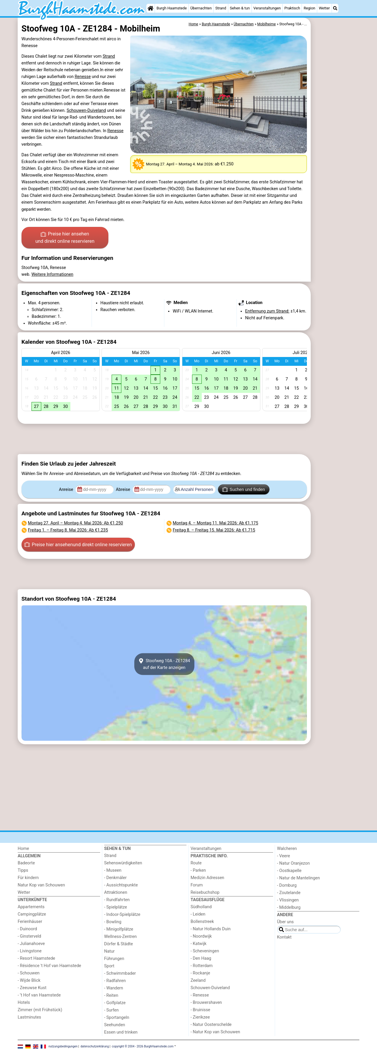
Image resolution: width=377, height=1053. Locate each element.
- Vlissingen (288, 900)
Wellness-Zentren (120, 936)
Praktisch (292, 8)
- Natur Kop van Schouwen (215, 1031)
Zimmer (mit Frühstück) (40, 1009)
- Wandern (113, 988)
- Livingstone (30, 951)
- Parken (198, 870)
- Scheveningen (205, 951)
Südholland (201, 906)
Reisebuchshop (205, 892)
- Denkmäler (115, 877)
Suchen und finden (243, 489)
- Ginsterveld (29, 936)
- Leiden (198, 914)
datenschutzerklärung (94, 1046)
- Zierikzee (200, 1017)
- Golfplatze (115, 1002)
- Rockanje (200, 973)
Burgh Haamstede (172, 8)
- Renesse (200, 995)
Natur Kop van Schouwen (41, 885)
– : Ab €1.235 (68, 530)
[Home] (150, 8)
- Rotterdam (202, 965)
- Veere (283, 855)
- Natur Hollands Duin (211, 928)
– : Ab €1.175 (215, 523)
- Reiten (111, 995)
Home (23, 848)
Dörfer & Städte (118, 943)
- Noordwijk (201, 936)
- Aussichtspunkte (121, 885)
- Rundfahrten (117, 899)
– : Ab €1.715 (214, 530)
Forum (197, 885)
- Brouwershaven (206, 1002)
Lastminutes (29, 1017)
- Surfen (111, 1010)
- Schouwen (28, 973)
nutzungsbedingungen (63, 1046)
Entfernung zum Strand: (267, 311)
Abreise (123, 489)
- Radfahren (115, 980)
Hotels (24, 1002)
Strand (220, 8)
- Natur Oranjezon (293, 863)
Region (309, 8)
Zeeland (198, 980)
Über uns (285, 921)
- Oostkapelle (289, 870)
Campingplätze (32, 914)
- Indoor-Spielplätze (122, 914)
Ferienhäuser (30, 921)
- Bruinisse (200, 1009)
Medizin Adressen (207, 877)
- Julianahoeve (31, 943)
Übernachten (200, 8)
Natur (109, 951)
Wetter (324, 8)
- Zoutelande (289, 892)
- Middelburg (289, 907)
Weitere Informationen (52, 274)
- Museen (113, 870)
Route (196, 863)
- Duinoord (27, 928)
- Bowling (113, 921)
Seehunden (114, 1024)
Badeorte (26, 863)
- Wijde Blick (29, 980)
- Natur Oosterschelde (211, 1024)
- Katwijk (198, 943)
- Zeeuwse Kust (32, 987)
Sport (109, 966)
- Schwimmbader (120, 973)
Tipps (23, 870)
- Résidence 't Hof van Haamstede (49, 965)
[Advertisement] (335, 153)
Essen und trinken (121, 1032)
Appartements (31, 906)
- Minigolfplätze (118, 929)
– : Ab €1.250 (75, 523)
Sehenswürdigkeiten (123, 863)
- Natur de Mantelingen (298, 878)
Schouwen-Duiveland (86, 110)
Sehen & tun (240, 8)
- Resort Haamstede (36, 958)
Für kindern (28, 877)
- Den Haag (201, 958)
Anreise (66, 489)
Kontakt (284, 937)
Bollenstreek (202, 921)
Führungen (114, 958)
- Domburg (287, 885)
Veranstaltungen (267, 8)
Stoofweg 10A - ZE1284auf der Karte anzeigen (164, 664)
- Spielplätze (115, 907)
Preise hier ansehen (64, 238)
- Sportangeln (116, 1017)
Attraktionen (115, 892)
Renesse (83, 76)
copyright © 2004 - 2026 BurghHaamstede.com (142, 1046)
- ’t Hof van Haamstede (39, 995)
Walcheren (287, 848)
